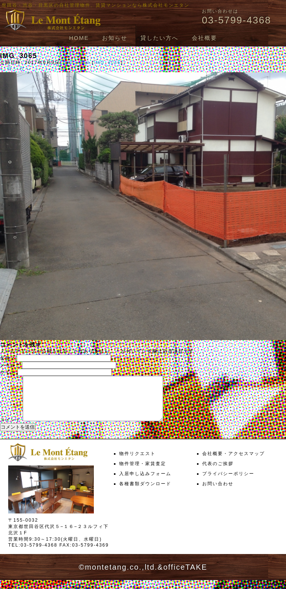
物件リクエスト (137, 462)
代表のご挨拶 (217, 472)
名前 (7, 358)
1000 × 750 (75, 62)
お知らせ (114, 38)
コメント (10, 428)
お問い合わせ (217, 492)
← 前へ (9, 68)
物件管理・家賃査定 (142, 472)
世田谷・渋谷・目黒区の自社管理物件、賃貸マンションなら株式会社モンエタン (96, 5)
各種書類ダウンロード (145, 492)
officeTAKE (185, 576)
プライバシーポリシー (228, 482)
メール (10, 365)
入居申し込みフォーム (145, 482)
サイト (8, 372)
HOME (79, 38)
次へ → (28, 68)
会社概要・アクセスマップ (233, 462)
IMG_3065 (107, 62)
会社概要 (204, 38)
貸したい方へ (159, 38)
